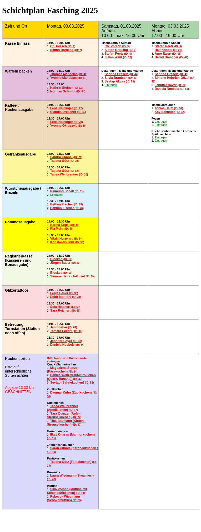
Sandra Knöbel (66, 157)
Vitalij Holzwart (66, 238)
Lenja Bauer (64, 293)
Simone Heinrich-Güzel (72, 276)
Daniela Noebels (172, 89)
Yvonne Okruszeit (68, 125)
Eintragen (111, 84)
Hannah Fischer (67, 208)
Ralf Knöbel (168, 50)
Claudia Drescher (68, 112)
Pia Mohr (61, 228)
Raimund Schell (67, 191)
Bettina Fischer (66, 204)
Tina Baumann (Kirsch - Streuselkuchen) (66, 422)
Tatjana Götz (64, 161)
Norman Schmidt (67, 91)
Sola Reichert (65, 307)
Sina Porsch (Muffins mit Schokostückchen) (67, 491)
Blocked (61, 259)
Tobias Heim (169, 108)
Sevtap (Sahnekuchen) (72, 382)
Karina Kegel (64, 225)
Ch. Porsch (62, 46)
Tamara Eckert (66, 331)
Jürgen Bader (65, 263)
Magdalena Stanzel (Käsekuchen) (62, 369)
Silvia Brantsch (121, 78)
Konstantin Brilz (67, 242)
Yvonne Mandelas (68, 78)
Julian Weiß (118, 57)
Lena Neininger (66, 108)
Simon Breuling (66, 50)
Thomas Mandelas (68, 74)
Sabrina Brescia (121, 74)
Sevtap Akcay (120, 81)
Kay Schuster (170, 112)
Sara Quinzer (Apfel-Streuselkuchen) (64, 415)
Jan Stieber (63, 327)
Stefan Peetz (118, 53)
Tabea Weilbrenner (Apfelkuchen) (62, 408)
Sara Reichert (65, 310)
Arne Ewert (168, 53)
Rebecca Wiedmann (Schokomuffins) (64, 498)
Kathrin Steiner (66, 88)
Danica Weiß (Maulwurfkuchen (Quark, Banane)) (71, 377)
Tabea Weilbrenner (69, 174)
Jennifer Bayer (171, 85)
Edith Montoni (65, 297)
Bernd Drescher (171, 57)
